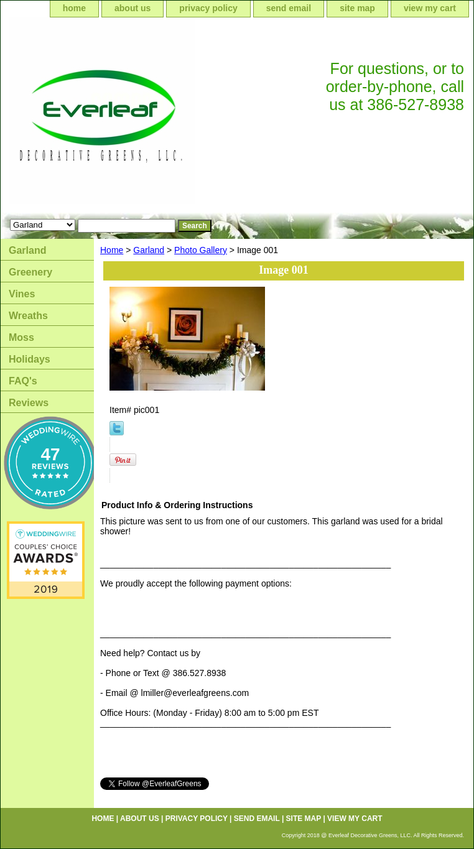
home (74, 8)
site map (357, 8)
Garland (148, 250)
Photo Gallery (200, 250)
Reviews (29, 402)
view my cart (430, 8)
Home (111, 250)
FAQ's (23, 381)
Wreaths (28, 315)
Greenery (30, 272)
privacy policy (208, 8)
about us (132, 8)
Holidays (29, 359)
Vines (22, 294)
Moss (21, 337)
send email (288, 8)
